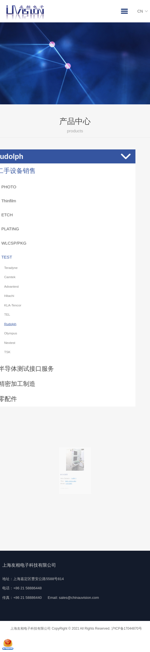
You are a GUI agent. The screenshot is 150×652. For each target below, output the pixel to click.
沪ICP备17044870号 (126, 628)
